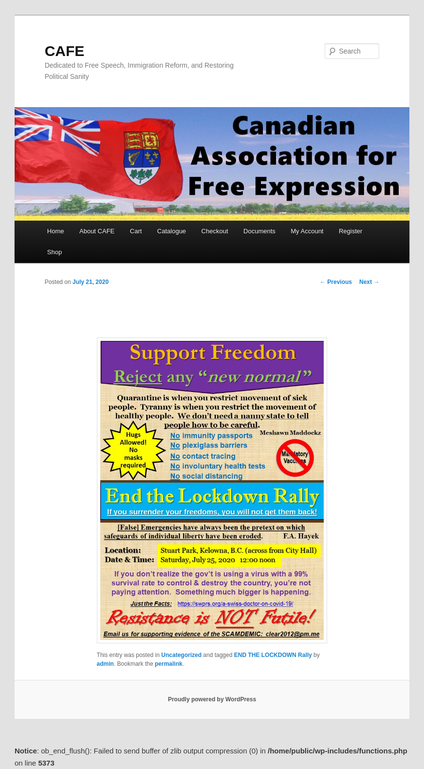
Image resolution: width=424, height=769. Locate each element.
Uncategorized (181, 655)
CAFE (65, 51)
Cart (136, 231)
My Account (307, 231)
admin (105, 663)
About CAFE (96, 231)
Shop (54, 252)
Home (55, 231)
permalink (169, 663)
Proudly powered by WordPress (212, 699)
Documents (259, 231)
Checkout (215, 231)
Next (369, 282)
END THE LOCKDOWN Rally (273, 655)
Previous (336, 282)
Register (350, 231)
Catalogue (171, 231)
